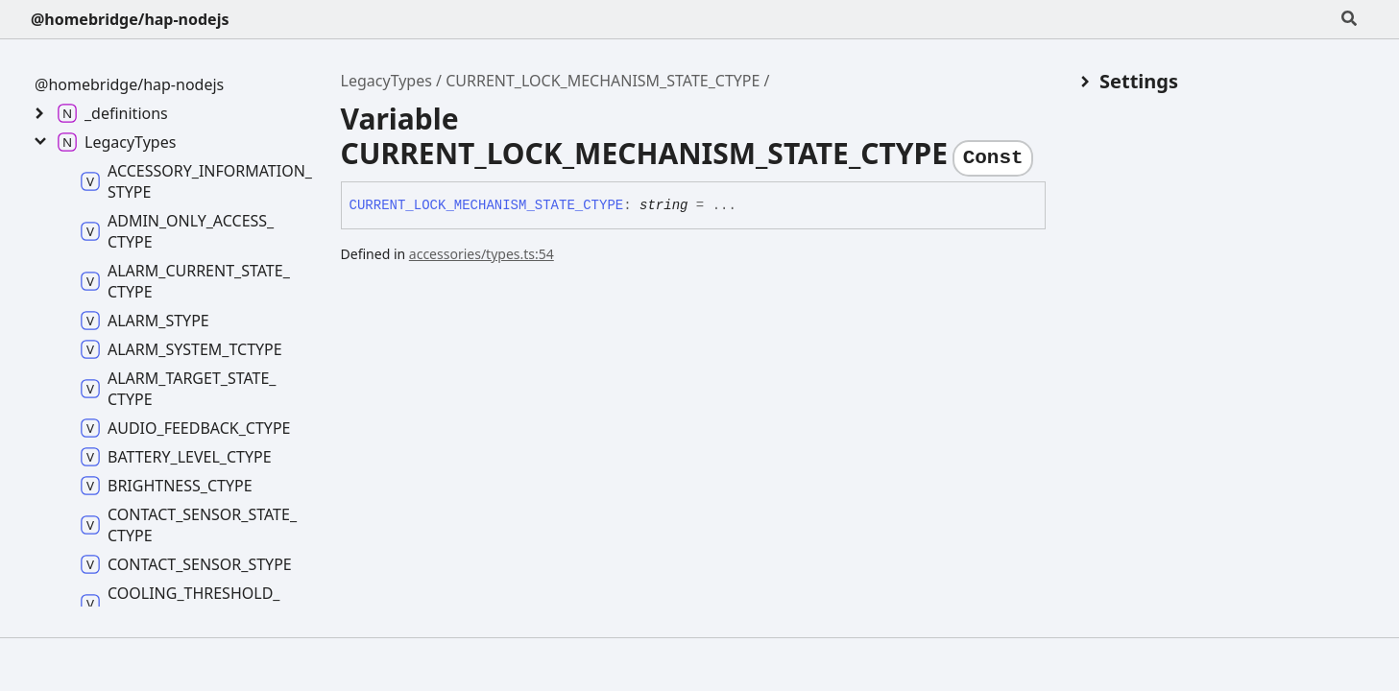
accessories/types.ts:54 (481, 254)
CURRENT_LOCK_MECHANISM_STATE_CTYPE (603, 80)
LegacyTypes (386, 80)
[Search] (1349, 19)
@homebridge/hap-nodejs (130, 19)
